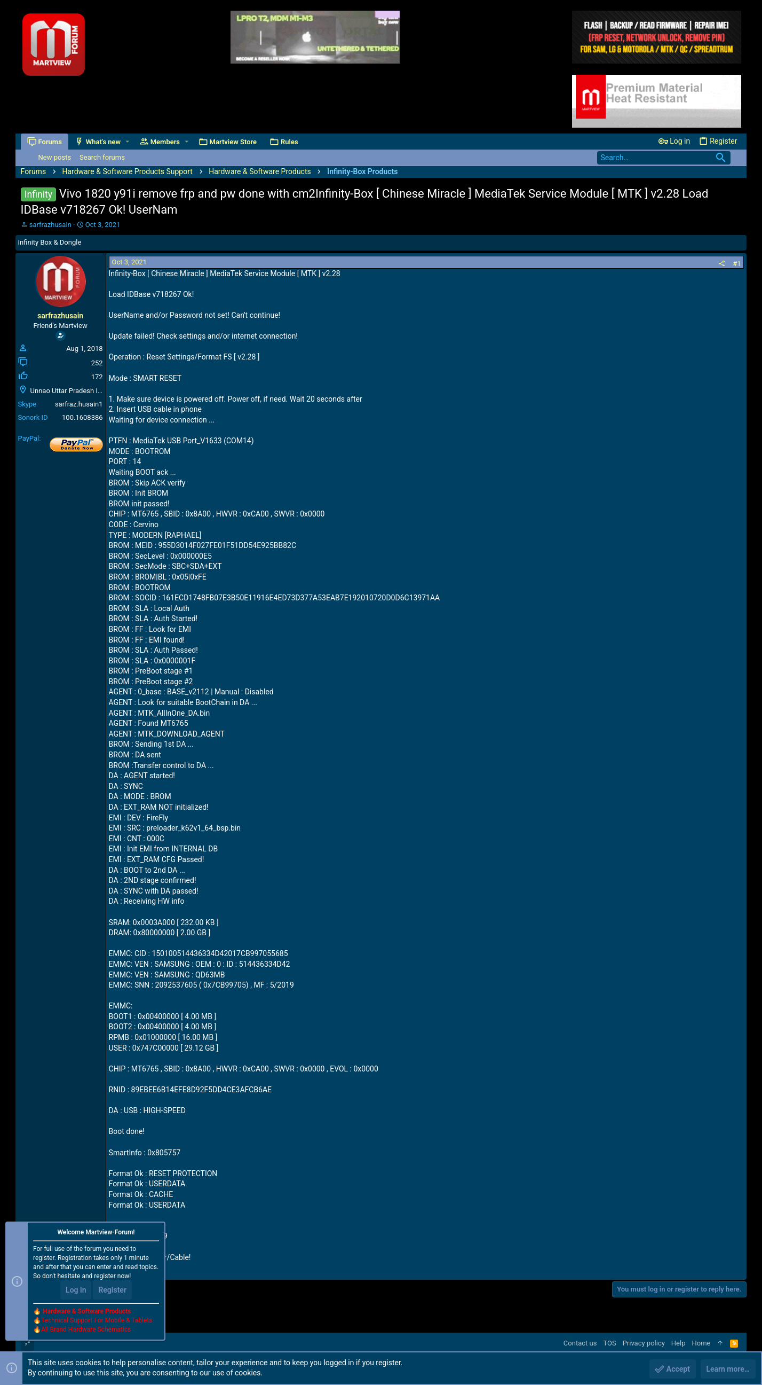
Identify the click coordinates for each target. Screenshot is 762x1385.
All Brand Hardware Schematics (86, 1329)
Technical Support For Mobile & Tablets (96, 1320)
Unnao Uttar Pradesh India (70, 391)
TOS (609, 1343)
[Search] (664, 158)
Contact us (580, 1343)
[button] (127, 142)
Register (112, 1290)
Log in (76, 1290)
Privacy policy (644, 1343)
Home (701, 1343)
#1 (737, 264)
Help (678, 1343)
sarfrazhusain (50, 225)
